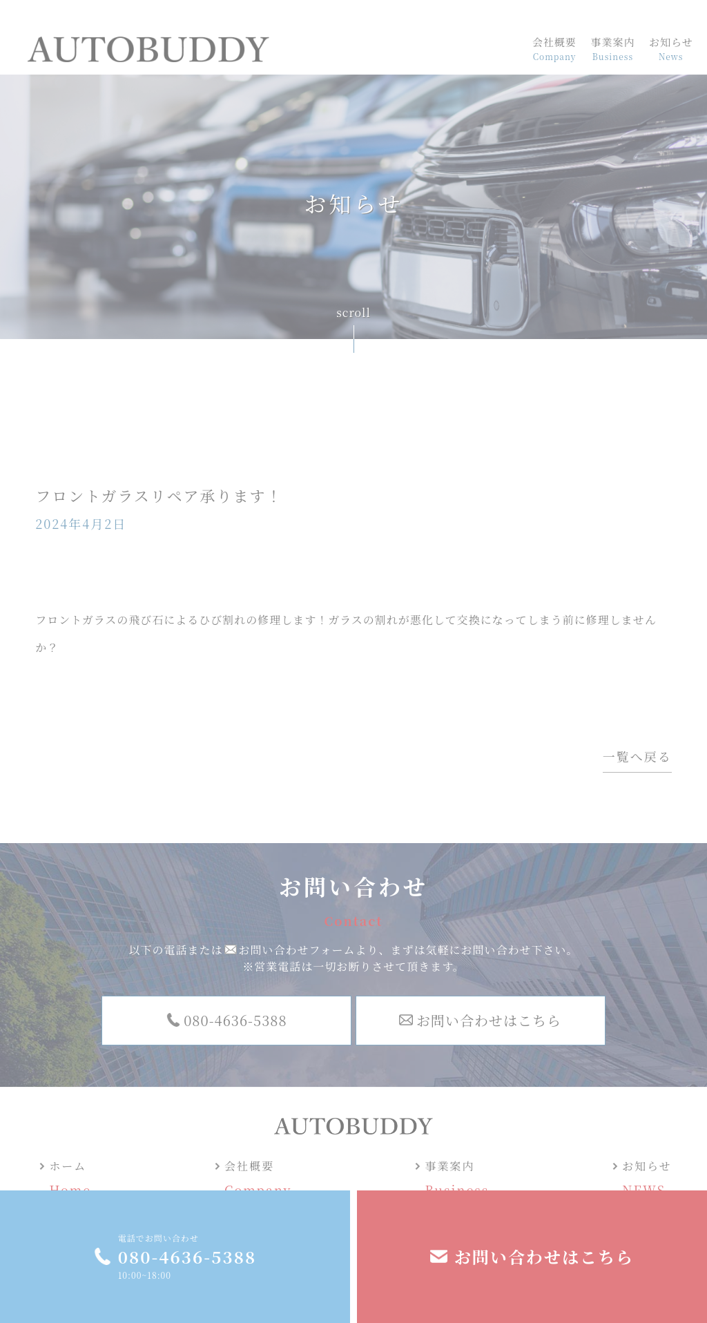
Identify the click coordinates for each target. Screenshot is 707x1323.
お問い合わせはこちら (544, 1256)
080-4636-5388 (187, 1256)
